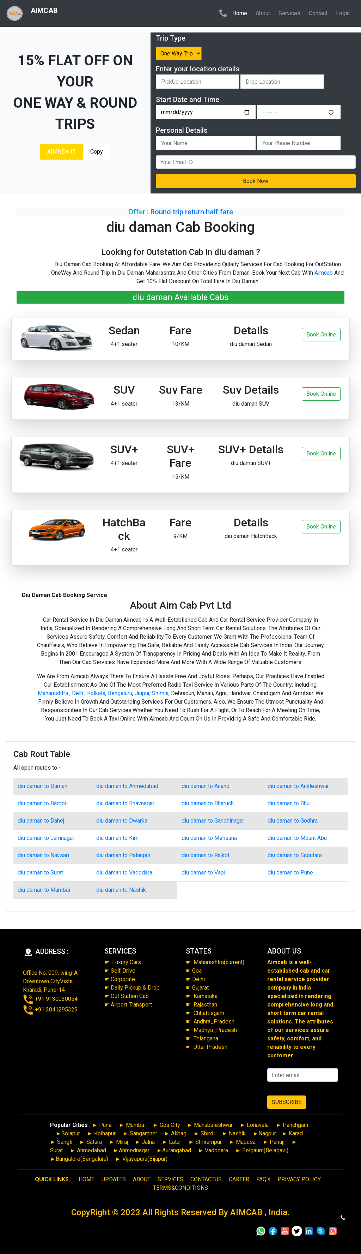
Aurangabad (176, 1150)
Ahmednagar (134, 1150)
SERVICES (170, 1179)
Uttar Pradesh (210, 1047)
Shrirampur (208, 1142)
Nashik (237, 1133)
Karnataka (206, 996)
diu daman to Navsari (43, 855)
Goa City (170, 1125)
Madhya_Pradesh (215, 1030)
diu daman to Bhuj (289, 803)
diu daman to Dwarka (121, 820)
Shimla (160, 693)
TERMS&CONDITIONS (180, 1187)
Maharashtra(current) (218, 962)
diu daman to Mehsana (209, 838)
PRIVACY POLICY (299, 1179)
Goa (197, 970)
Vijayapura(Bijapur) (144, 1159)
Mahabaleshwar (213, 1125)
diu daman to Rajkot (206, 855)
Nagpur (267, 1133)
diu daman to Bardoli (43, 803)
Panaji (277, 1142)
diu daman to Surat (40, 872)
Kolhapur (105, 1133)
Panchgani (295, 1125)
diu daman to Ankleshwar (298, 786)
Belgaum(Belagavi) (265, 1150)
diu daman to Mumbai (44, 889)
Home (241, 13)
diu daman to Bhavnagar (125, 803)
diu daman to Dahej (41, 820)
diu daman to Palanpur (123, 855)
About (263, 13)
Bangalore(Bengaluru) (82, 1159)
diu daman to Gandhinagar (213, 820)
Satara (93, 1142)
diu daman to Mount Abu (297, 838)
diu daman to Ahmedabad (127, 786)
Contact (318, 13)
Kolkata (96, 693)
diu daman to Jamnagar (46, 838)
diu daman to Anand (206, 786)
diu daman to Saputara (295, 855)
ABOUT (142, 1179)
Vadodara (216, 1150)
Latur (174, 1142)
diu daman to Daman (42, 786)
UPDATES (114, 1179)
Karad (296, 1133)
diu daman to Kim (117, 838)
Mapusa (246, 1142)
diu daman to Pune (290, 872)
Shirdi (208, 1133)
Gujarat (200, 987)
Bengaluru (120, 693)
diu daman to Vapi (203, 872)
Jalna (147, 1142)
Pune (105, 1125)
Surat (56, 1150)
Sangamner (143, 1133)
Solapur (70, 1133)
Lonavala (258, 1125)
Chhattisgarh (209, 1013)
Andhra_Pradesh (214, 1021)
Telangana (206, 1038)
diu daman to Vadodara (124, 872)
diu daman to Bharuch (208, 803)
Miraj (122, 1142)
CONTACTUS (206, 1179)
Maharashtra (53, 693)
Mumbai (136, 1125)
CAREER (239, 1179)
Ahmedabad (91, 1150)
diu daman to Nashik (121, 889)
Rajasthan (205, 1004)
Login (343, 13)
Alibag (178, 1133)
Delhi (78, 693)
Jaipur (142, 693)
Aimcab (323, 272)
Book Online (321, 334)
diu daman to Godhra (293, 820)
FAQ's (263, 1179)
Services (289, 13)
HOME (86, 1179)
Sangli (64, 1142)
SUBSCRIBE (286, 1102)
